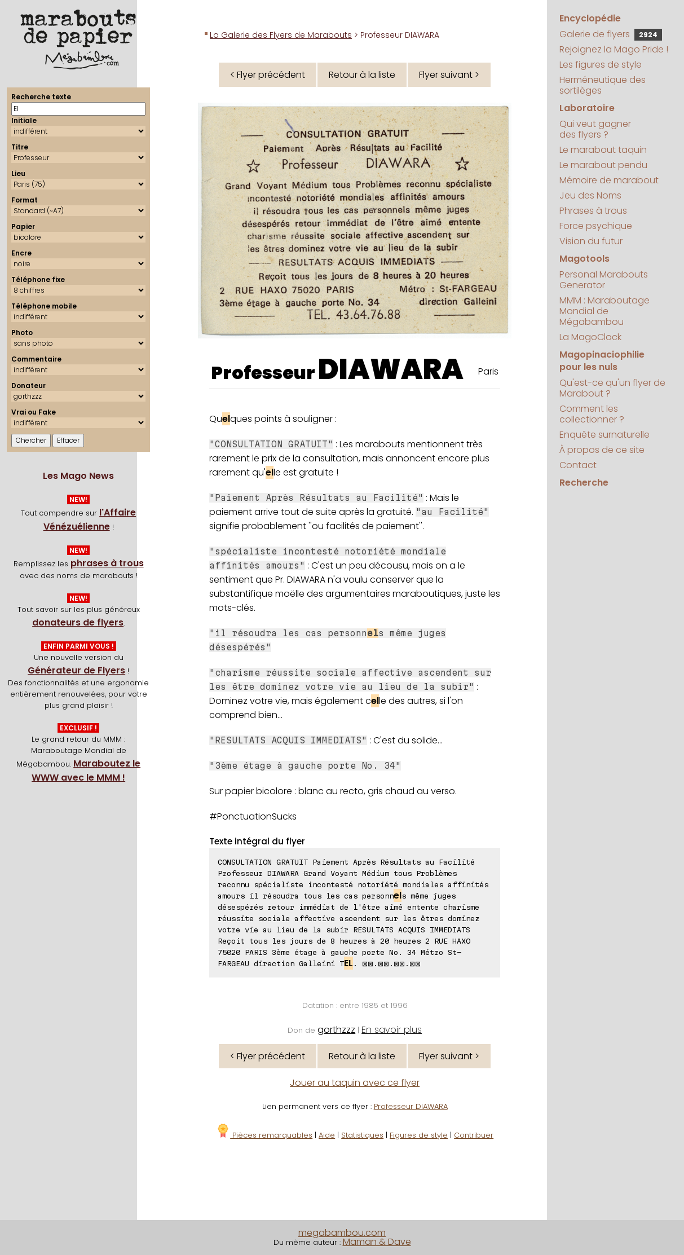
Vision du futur (591, 241)
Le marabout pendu (603, 164)
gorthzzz (336, 1029)
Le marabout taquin (603, 149)
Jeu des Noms (590, 195)
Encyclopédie (590, 18)
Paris (488, 371)
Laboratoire (587, 108)
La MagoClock (590, 337)
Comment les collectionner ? (591, 414)
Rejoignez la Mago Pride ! (613, 49)
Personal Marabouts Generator (603, 280)
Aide (327, 1135)
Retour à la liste (362, 74)
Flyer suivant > (449, 74)
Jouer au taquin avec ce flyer (355, 1082)
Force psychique (595, 225)
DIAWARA (391, 369)
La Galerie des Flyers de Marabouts (281, 35)
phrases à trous (107, 563)
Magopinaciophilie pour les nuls (602, 360)
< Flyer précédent (267, 74)
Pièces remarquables (264, 1135)
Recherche (583, 482)
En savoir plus (391, 1029)
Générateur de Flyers (76, 670)
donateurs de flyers (77, 622)
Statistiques (362, 1135)
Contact (578, 465)
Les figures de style (600, 64)
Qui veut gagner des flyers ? (595, 129)
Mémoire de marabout (609, 180)
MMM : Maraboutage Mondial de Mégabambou (604, 311)
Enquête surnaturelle (604, 434)
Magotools (584, 258)
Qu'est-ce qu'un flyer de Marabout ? (612, 388)
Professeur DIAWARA (411, 1106)
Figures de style (419, 1135)
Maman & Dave (377, 1241)
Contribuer (473, 1135)
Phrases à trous (593, 210)
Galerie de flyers (610, 34)
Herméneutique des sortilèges (602, 85)
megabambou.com (342, 1232)
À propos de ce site (602, 449)
